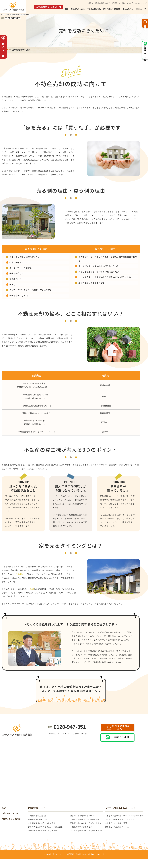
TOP (67, 9)
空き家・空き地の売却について (83, 816)
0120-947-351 (70, 727)
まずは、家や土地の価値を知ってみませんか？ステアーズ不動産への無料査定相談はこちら (71, 689)
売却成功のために (78, 9)
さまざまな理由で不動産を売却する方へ (86, 831)
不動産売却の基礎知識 (37, 816)
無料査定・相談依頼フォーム (117, 827)
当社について (141, 9)
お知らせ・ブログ (10, 813)
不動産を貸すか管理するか (81, 827)
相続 (32, 589)
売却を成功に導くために (38, 819)
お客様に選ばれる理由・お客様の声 (119, 819)
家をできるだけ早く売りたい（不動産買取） (46, 827)
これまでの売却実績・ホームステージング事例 (124, 816)
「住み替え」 (20, 574)
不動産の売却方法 (94, 9)
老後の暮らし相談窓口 (112, 9)
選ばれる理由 (128, 9)
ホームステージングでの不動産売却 (84, 819)
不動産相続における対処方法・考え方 (85, 823)
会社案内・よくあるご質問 (116, 823)
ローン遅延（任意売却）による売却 (42, 831)
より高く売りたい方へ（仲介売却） (42, 823)
